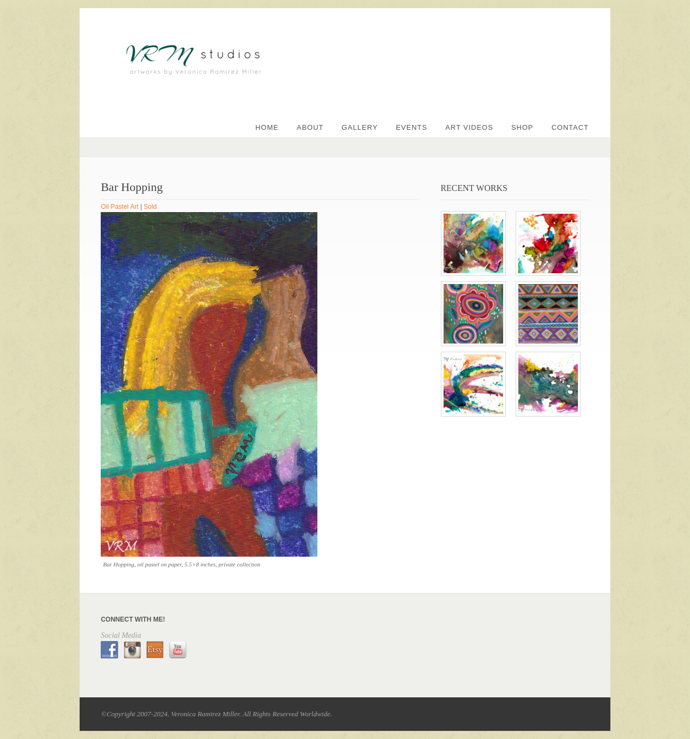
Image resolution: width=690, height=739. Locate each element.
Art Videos (469, 127)
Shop (522, 127)
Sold (150, 206)
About (310, 127)
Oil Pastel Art (119, 206)
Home (266, 127)
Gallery (360, 127)
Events (411, 127)
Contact (570, 127)
